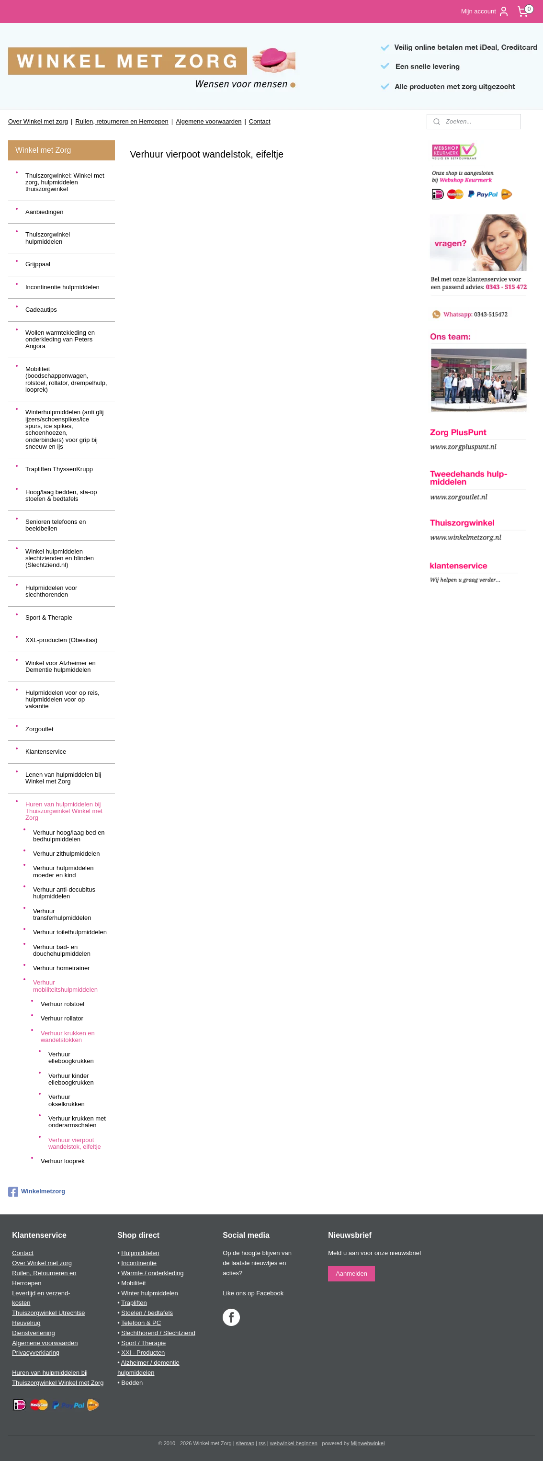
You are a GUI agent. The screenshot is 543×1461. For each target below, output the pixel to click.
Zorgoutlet (39, 729)
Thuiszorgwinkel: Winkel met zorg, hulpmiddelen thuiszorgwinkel (64, 182)
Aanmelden (351, 1273)
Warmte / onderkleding (152, 1273)
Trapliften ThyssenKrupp (59, 469)
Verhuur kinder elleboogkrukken (71, 1079)
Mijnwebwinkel (368, 1443)
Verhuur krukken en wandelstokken (68, 1036)
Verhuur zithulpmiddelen (66, 853)
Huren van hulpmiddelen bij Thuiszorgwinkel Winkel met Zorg (63, 811)
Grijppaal (37, 264)
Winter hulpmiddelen (149, 1293)
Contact (260, 121)
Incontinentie (139, 1263)
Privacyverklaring (35, 1352)
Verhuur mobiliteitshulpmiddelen (65, 986)
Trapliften (134, 1302)
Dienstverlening (33, 1332)
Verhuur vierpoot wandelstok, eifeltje (74, 1143)
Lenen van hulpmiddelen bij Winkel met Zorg (63, 778)
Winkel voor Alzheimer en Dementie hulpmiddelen (60, 666)
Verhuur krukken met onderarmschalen (77, 1122)
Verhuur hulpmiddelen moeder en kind (63, 871)
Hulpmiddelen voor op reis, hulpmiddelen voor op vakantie (62, 699)
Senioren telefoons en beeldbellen (55, 525)
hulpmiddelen (135, 1372)
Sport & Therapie (48, 617)
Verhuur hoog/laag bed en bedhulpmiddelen (69, 836)
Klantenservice (45, 751)
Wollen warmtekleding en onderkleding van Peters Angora (60, 339)
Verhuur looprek (63, 1161)
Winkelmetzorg (36, 1192)
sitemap (245, 1443)
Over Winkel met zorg (38, 121)
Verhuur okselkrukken (66, 1100)
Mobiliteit (133, 1283)
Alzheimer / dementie (150, 1362)
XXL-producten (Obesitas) (61, 640)
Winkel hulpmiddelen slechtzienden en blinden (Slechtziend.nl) (59, 558)
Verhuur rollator (62, 1018)
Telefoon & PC (141, 1322)
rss (262, 1443)
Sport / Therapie (143, 1343)
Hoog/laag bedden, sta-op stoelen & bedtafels (61, 495)
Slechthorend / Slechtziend (158, 1332)
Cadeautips (41, 309)
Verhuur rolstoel (62, 1004)
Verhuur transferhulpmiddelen (62, 914)
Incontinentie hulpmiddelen (62, 287)
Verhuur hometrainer (61, 968)
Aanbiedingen (44, 211)
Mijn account (485, 11)
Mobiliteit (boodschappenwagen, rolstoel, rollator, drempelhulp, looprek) (66, 379)
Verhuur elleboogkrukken (71, 1058)
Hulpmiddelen (140, 1253)
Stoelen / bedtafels (147, 1312)
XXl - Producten (143, 1352)
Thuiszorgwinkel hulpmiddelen (47, 238)
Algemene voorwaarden (208, 121)
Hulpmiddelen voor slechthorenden (51, 591)
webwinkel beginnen (293, 1443)
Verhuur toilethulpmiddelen (70, 932)
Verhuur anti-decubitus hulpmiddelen (64, 893)
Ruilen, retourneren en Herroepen (121, 121)
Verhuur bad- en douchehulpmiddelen (61, 950)
